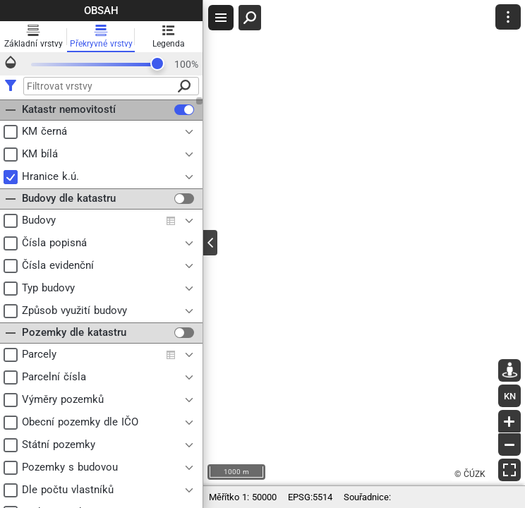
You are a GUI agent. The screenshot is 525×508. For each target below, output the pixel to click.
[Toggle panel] (210, 242)
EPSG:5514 (310, 497)
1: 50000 (243, 497)
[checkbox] (184, 109)
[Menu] (508, 17)
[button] (508, 17)
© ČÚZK (469, 474)
